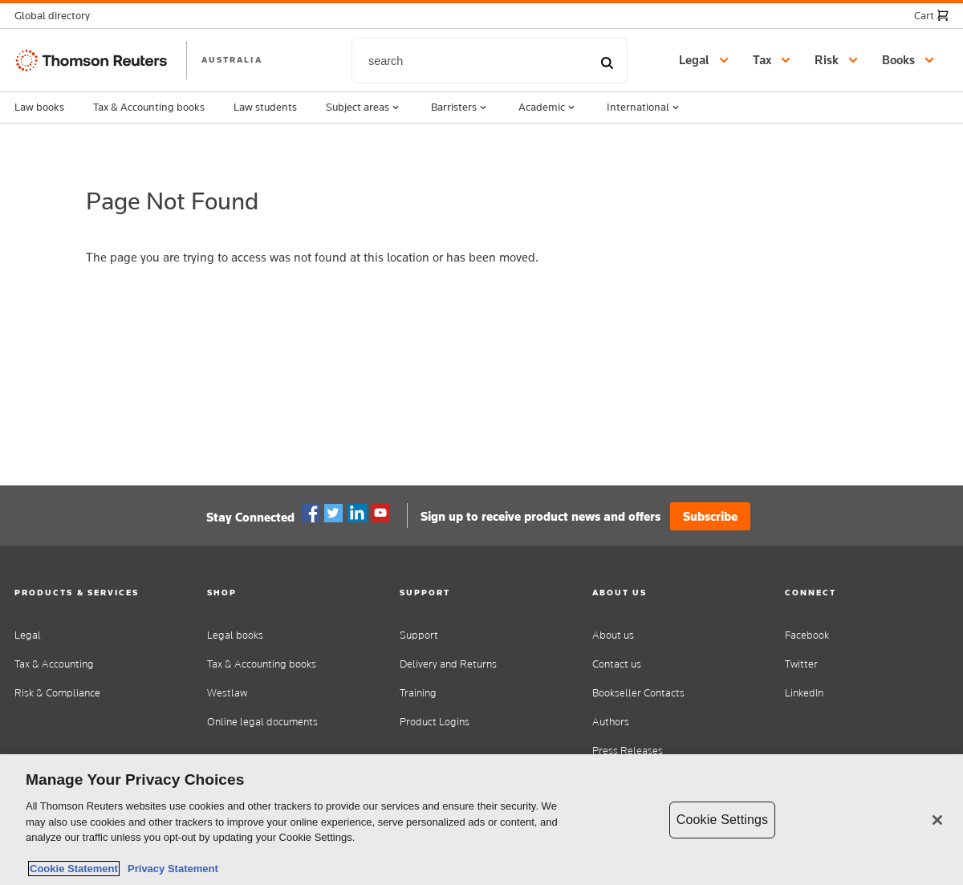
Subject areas (364, 107)
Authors (610, 722)
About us (613, 635)
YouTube (380, 513)
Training (418, 693)
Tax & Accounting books (149, 106)
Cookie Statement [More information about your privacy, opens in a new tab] (74, 869)
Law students (265, 106)
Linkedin (357, 513)
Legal (27, 635)
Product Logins (434, 722)
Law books (39, 106)
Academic (548, 107)
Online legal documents (262, 722)
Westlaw (227, 693)
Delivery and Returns (448, 664)
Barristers (460, 107)
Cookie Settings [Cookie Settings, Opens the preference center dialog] (722, 819)
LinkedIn (804, 693)
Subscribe (710, 516)
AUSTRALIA (231, 59)
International (644, 107)
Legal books (235, 635)
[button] (57, 15)
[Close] (937, 820)
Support (419, 635)
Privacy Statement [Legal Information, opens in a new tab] (170, 869)
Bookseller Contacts (638, 693)
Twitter (333, 513)
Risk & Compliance (57, 693)
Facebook (310, 513)
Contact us (616, 664)
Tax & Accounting (54, 664)
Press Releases (627, 750)
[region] (481, 819)
